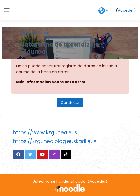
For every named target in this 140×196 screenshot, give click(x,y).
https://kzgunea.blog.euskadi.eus (54, 141)
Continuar (70, 102)
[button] (103, 10)
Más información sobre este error (51, 82)
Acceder (126, 10)
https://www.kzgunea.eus (45, 132)
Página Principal (35, 32)
